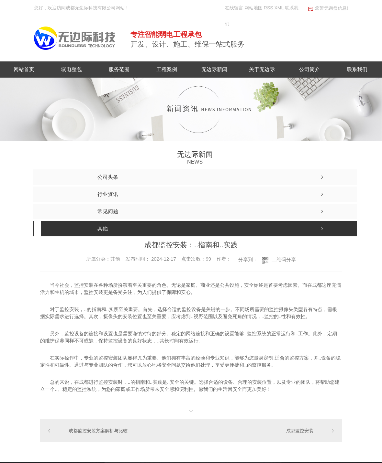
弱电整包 (71, 69)
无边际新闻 (214, 69)
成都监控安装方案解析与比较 (98, 430)
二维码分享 (284, 259)
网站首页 (24, 69)
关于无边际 (262, 69)
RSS (269, 7)
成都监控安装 (299, 430)
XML (279, 7)
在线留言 (234, 7)
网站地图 (253, 7)
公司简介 (309, 69)
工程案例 (166, 69)
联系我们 (357, 69)
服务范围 (119, 69)
